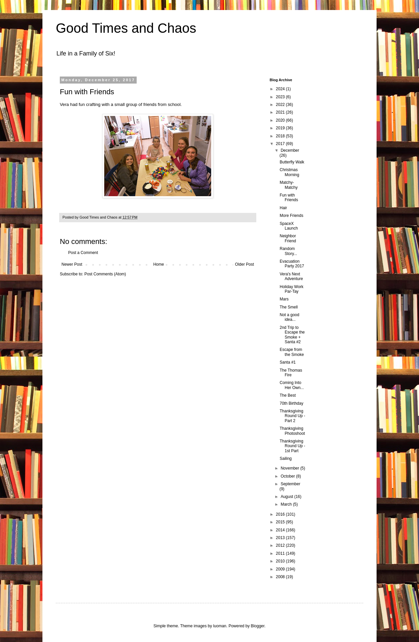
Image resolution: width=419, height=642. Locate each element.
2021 (281, 112)
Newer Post (71, 264)
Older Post (244, 264)
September (290, 484)
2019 (281, 128)
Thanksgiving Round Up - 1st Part (292, 446)
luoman (219, 626)
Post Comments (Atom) (105, 274)
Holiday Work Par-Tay (291, 289)
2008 (281, 576)
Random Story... (288, 251)
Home (158, 264)
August (287, 496)
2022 (281, 104)
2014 (281, 530)
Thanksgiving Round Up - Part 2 (292, 416)
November (290, 468)
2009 (281, 569)
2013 (281, 537)
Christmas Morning (289, 172)
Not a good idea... (289, 317)
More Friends (291, 215)
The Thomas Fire (291, 372)
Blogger (258, 626)
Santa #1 (288, 362)
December (290, 150)
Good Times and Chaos (126, 28)
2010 (281, 561)
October (288, 476)
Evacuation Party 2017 (292, 263)
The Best (288, 395)
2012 (281, 545)
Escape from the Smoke (292, 352)
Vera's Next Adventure (291, 276)
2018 (281, 136)
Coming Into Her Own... (292, 385)
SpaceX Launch (289, 226)
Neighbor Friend (288, 238)
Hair (283, 208)
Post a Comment (83, 252)
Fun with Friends (289, 197)
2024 (281, 89)
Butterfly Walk (292, 162)
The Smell (289, 307)
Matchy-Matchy (289, 184)
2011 (281, 553)
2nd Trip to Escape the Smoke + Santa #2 (292, 334)
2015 (281, 522)
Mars (284, 299)
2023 (281, 97)
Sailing (286, 458)
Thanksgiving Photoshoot (292, 430)
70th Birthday (291, 403)
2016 (281, 514)
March (287, 504)
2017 (281, 143)
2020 (281, 120)
